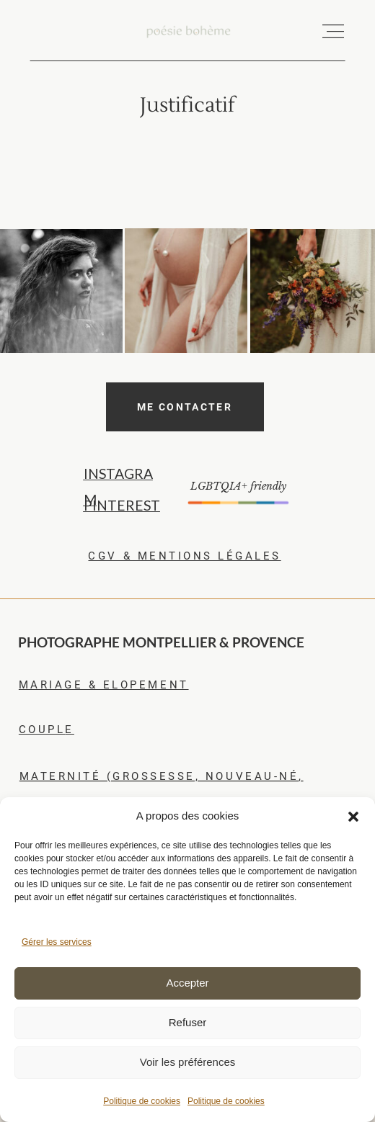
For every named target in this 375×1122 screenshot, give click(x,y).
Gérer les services (57, 942)
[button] (353, 816)
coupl (42, 729)
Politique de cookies (141, 1101)
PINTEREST (122, 505)
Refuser (188, 1022)
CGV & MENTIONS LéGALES (184, 555)
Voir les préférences (188, 1062)
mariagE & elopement (104, 684)
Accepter (187, 983)
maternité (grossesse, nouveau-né (159, 776)
